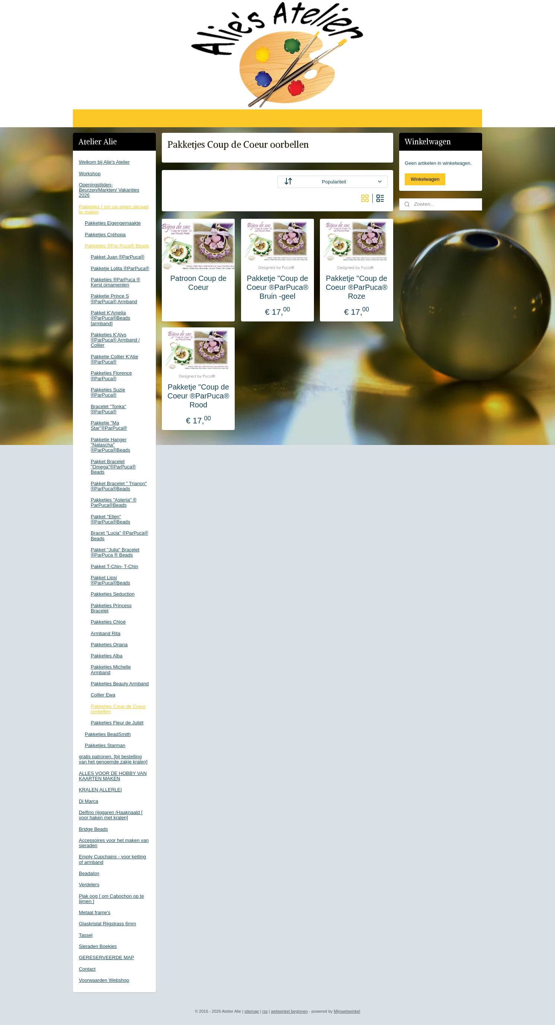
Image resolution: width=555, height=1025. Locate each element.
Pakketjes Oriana (109, 644)
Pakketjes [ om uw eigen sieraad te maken (113, 209)
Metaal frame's (94, 912)
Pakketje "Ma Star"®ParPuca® (109, 425)
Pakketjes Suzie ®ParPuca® (108, 392)
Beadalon (89, 873)
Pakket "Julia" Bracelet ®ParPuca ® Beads (115, 552)
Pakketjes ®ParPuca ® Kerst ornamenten (115, 282)
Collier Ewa (103, 695)
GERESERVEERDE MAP (106, 957)
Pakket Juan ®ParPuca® (117, 257)
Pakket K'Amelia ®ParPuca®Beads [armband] (110, 318)
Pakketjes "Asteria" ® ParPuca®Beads (114, 502)
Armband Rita (105, 633)
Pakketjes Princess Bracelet (111, 608)
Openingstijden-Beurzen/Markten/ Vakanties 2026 (109, 190)
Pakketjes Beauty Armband (120, 683)
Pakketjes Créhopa (105, 234)
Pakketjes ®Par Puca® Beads (117, 246)
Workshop (89, 173)
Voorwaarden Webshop (104, 980)
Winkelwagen (425, 179)
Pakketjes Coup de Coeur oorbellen (118, 709)
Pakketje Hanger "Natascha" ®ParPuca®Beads (110, 445)
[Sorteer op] (332, 182)
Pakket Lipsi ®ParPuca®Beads (110, 580)
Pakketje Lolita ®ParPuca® (120, 268)
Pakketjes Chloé (108, 622)
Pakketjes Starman (105, 745)
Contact (87, 969)
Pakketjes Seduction (113, 594)
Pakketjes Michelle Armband (111, 669)
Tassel (86, 935)
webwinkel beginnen (289, 1011)
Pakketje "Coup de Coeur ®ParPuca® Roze (356, 287)
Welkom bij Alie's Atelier (104, 162)
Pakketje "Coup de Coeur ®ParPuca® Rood (198, 396)
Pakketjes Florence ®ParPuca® (111, 375)
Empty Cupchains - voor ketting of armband (112, 859)
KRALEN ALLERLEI (100, 789)
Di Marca (88, 801)
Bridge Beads (93, 829)
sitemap (251, 1011)
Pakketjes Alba (106, 656)
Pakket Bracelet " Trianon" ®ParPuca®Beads (119, 486)
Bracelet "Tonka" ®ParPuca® (108, 409)
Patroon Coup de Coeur (198, 282)
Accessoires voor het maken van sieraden (114, 842)
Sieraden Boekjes (98, 946)
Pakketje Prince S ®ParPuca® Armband (114, 298)
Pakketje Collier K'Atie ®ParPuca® (114, 359)
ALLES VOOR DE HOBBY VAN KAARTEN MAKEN (113, 776)
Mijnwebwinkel (347, 1011)
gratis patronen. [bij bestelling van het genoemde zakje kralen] (113, 759)
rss (265, 1011)
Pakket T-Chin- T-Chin (114, 566)
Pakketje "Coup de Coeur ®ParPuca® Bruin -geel (277, 287)
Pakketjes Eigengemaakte (113, 223)
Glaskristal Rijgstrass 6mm (107, 923)
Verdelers (89, 884)
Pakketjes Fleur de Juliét (117, 722)
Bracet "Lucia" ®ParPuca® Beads (119, 535)
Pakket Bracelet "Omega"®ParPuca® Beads (113, 467)
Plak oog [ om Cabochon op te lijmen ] (111, 898)
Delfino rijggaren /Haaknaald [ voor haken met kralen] (110, 815)
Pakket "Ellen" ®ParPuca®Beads (110, 519)
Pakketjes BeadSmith (108, 734)
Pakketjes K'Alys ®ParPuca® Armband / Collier (115, 340)
